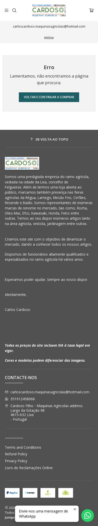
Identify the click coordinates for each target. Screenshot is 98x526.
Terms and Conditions (23, 447)
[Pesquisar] (14, 10)
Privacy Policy (16, 460)
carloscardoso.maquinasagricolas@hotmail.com (47, 392)
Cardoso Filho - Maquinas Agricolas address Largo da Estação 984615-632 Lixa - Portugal (44, 412)
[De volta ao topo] (49, 139)
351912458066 (20, 398)
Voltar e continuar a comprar (49, 97)
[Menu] (6, 10)
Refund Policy (16, 454)
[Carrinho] (91, 10)
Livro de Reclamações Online (29, 467)
